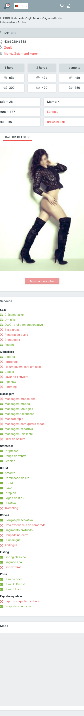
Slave (8, 488)
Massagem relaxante (19, 434)
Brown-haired (56, 122)
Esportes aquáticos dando (22, 601)
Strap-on (10, 493)
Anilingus (11, 545)
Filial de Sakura (15, 439)
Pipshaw (10, 382)
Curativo (10, 503)
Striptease (11, 451)
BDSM (9, 483)
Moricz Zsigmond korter (48, 18)
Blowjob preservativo (19, 520)
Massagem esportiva (19, 429)
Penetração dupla (16, 335)
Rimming (11, 387)
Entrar (68, 6)
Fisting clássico (15, 557)
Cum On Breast (15, 584)
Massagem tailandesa (19, 414)
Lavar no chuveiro (16, 377)
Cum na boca (13, 579)
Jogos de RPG (14, 498)
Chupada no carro (16, 535)
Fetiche (10, 345)
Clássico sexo (14, 315)
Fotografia (11, 362)
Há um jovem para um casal (23, 367)
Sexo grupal (12, 330)
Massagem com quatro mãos (25, 424)
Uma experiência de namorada (25, 525)
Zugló (28, 18)
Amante (10, 473)
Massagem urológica (19, 409)
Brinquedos (12, 340)
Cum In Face (13, 589)
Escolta (10, 357)
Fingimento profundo (19, 530)
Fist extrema (13, 567)
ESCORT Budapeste (12, 18)
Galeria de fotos (17, 137)
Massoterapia (14, 419)
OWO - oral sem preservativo (24, 325)
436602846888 (15, 41)
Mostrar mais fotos (42, 281)
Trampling (11, 508)
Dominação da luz (17, 478)
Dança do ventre (15, 456)
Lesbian (10, 461)
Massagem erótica (17, 404)
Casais (9, 372)
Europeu (52, 112)
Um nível (10, 320)
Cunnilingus (12, 540)
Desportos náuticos (18, 606)
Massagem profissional (20, 399)
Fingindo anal (14, 562)
